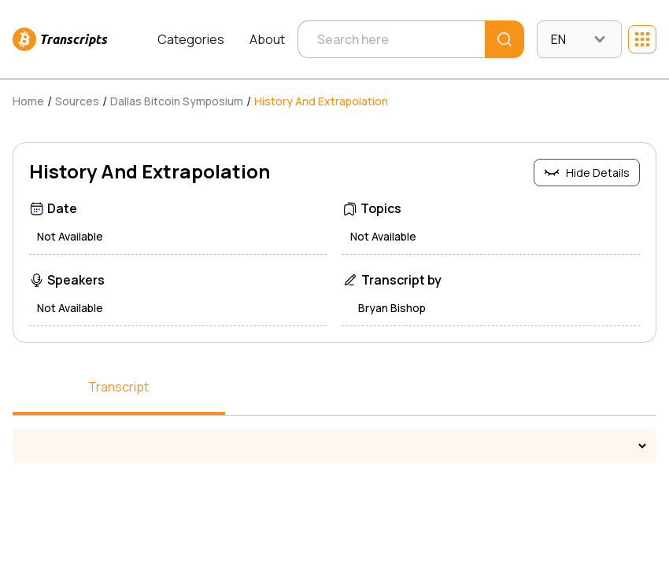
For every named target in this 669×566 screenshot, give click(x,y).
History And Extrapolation (321, 101)
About (267, 39)
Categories (190, 39)
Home (28, 101)
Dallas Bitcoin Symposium (176, 101)
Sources (77, 101)
